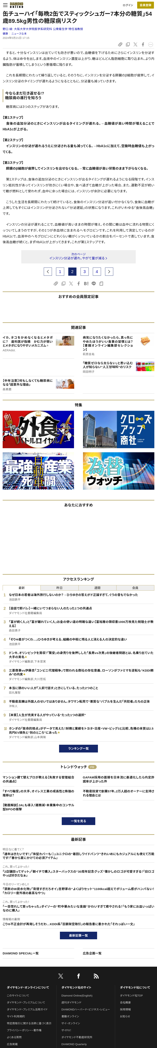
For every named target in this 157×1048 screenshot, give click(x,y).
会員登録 (145, 5)
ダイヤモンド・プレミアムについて (26, 1002)
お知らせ (125, 1016)
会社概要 (125, 1002)
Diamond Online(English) (77, 995)
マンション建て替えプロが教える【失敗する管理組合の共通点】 (38, 779)
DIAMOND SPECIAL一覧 (21, 953)
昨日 (59, 588)
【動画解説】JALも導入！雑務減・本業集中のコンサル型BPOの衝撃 (38, 807)
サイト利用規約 (16, 1016)
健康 (5, 33)
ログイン (128, 5)
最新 (22, 588)
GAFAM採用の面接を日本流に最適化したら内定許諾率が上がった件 (118, 779)
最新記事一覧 (78, 935)
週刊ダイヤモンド (72, 1002)
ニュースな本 (19, 33)
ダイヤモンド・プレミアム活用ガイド (27, 1009)
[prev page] (48, 272)
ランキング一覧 (78, 748)
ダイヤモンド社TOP (131, 995)
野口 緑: (43, 29)
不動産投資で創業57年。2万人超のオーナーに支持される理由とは (118, 793)
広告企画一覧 (92, 953)
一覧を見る (78, 821)
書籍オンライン (70, 1016)
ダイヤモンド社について (135, 987)
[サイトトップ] (15, 5)
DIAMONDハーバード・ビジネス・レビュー (86, 1009)
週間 (97, 588)
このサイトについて (18, 995)
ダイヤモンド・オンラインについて (28, 987)
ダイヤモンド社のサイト (76, 987)
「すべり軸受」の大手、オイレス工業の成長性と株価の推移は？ (38, 793)
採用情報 (125, 1009)
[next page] (109, 272)
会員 (135, 588)
